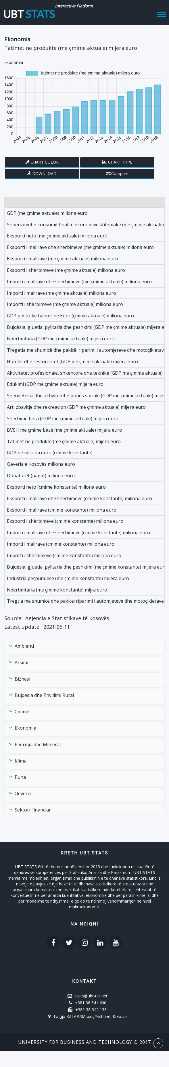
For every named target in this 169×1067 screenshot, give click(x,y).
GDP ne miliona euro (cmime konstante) (50, 452)
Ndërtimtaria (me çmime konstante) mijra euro (57, 590)
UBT (29, 12)
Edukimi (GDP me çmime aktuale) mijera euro (55, 384)
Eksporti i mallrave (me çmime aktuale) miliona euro (62, 259)
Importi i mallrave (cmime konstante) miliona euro (60, 544)
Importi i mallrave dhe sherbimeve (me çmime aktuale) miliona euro (79, 281)
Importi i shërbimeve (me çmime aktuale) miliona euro (65, 304)
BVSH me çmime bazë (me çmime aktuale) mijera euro (64, 430)
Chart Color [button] (44, 162)
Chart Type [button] (120, 162)
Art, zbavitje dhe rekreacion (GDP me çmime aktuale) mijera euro (76, 407)
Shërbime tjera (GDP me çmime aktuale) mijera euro (62, 418)
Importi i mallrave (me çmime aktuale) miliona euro (61, 293)
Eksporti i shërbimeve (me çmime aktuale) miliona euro (66, 270)
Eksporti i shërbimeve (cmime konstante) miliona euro (65, 521)
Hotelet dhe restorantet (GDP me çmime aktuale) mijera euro (72, 361)
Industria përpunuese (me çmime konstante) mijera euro (68, 578)
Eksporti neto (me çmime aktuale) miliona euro (57, 236)
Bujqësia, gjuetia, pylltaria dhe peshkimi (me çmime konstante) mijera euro (87, 567)
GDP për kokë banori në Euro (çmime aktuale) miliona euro (70, 316)
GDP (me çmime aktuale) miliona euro (47, 213)
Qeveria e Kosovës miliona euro (41, 464)
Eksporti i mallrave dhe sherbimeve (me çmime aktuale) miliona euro (80, 247)
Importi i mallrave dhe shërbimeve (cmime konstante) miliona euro (78, 532)
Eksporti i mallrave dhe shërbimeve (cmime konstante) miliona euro (79, 498)
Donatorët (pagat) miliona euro (41, 475)
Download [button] (44, 173)
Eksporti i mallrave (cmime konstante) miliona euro (61, 510)
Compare (117, 173)
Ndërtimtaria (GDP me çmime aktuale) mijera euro (60, 338)
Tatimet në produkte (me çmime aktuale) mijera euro (64, 441)
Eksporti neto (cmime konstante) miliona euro (56, 487)
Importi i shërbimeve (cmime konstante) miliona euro (64, 555)
